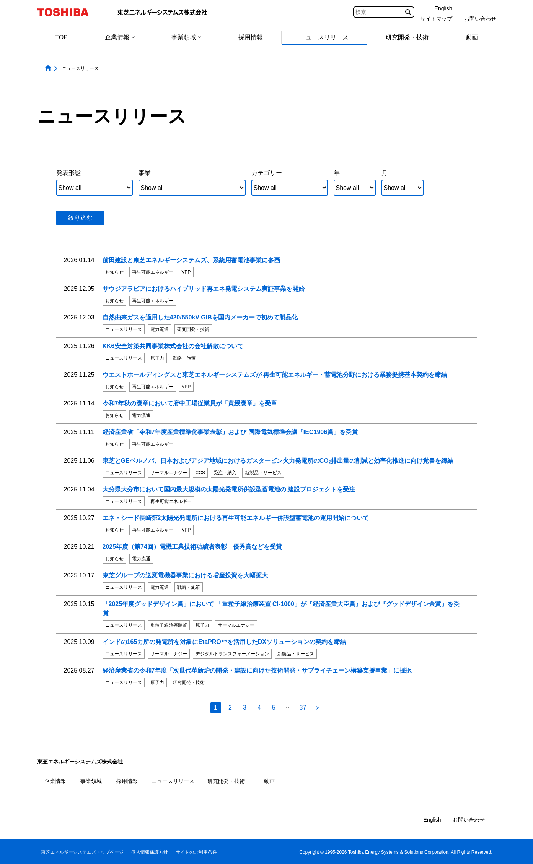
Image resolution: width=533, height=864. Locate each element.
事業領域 (186, 37)
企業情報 (120, 37)
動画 (472, 37)
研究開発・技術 (407, 37)
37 (303, 707)
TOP (61, 37)
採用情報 (250, 37)
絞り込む (80, 217)
